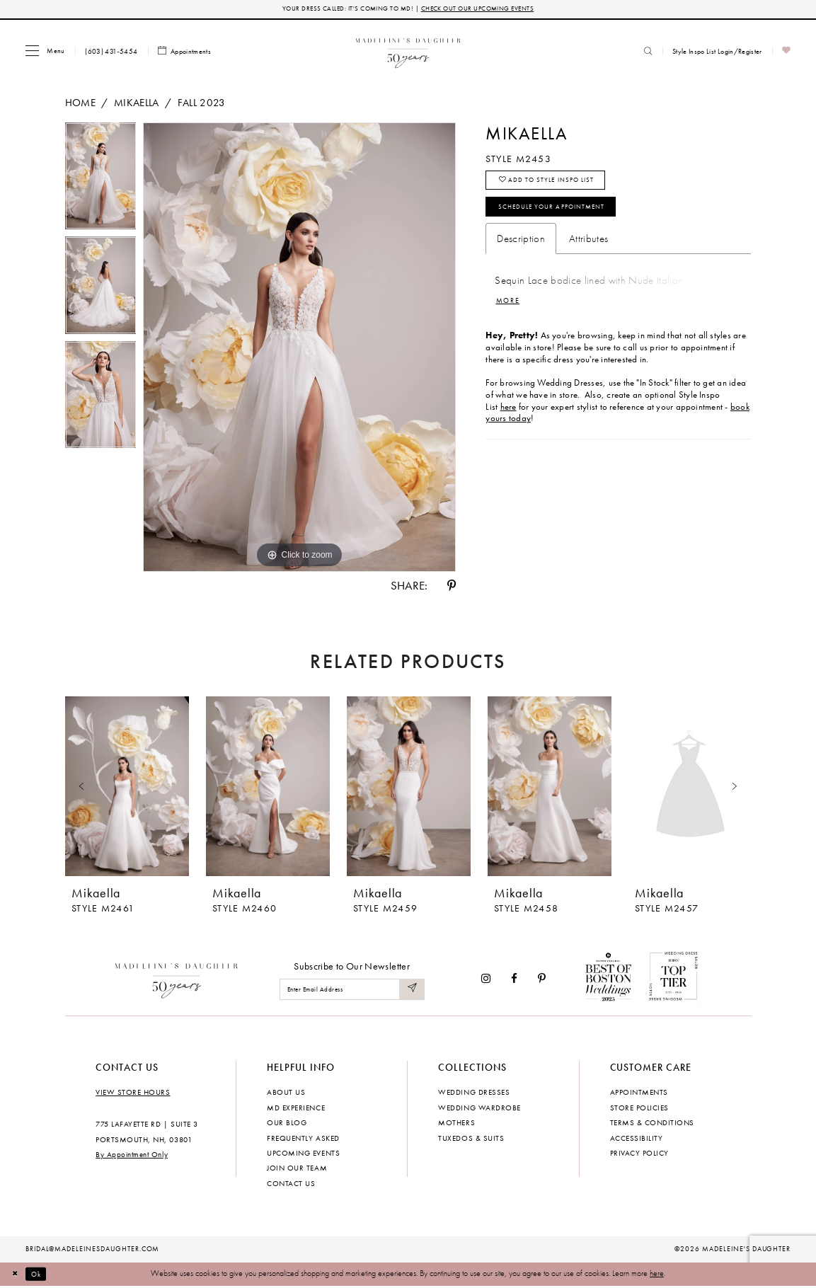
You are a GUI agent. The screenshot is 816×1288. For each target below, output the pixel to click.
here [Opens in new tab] (508, 420)
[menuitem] (45, 52)
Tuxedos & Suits (471, 1139)
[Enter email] (352, 991)
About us (286, 1093)
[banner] (408, 52)
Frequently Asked (303, 1139)
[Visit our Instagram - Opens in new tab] (486, 980)
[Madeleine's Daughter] (176, 979)
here (657, 1275)
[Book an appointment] (185, 52)
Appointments (639, 1093)
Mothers (456, 1124)
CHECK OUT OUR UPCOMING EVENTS (482, 9)
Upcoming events (303, 1154)
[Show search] (648, 52)
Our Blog (286, 1124)
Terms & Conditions (652, 1124)
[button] (45, 52)
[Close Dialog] (17, 1275)
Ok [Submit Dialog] (41, 1275)
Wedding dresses (474, 1093)
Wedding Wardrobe (479, 1109)
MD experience (296, 1109)
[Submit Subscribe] (411, 991)
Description (521, 250)
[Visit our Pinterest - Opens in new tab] (541, 980)
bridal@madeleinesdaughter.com (92, 1250)
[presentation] (127, 788)
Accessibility (636, 1139)
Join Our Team (297, 1170)
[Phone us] (111, 52)
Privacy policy (639, 1154)
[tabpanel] (101, 181)
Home (80, 104)
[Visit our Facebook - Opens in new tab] (514, 980)
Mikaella (136, 104)
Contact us (291, 1185)
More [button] (510, 313)
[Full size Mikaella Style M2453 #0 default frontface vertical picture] (299, 349)
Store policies (639, 1109)
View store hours (133, 1093)
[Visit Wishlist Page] (786, 52)
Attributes (588, 250)
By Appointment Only (132, 1156)
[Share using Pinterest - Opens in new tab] (451, 587)
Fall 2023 (202, 104)
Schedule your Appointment (565, 216)
